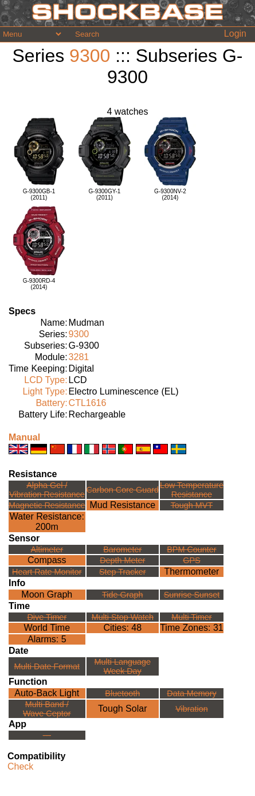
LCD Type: (45, 380)
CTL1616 (88, 403)
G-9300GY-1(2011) (105, 194)
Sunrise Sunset (192, 594)
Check (20, 766)
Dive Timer (46, 617)
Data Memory (191, 693)
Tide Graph (122, 594)
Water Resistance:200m (47, 522)
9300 (89, 55)
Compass (47, 560)
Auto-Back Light (46, 693)
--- (47, 735)
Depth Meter (122, 560)
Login (235, 33)
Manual (24, 437)
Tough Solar (122, 708)
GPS (191, 560)
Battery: (51, 403)
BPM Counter (191, 549)
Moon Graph (46, 594)
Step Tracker (122, 571)
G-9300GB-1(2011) (39, 194)
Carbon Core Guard (123, 489)
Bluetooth (122, 693)
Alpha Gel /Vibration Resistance (47, 490)
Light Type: (45, 391)
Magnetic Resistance (47, 505)
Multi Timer (191, 617)
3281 (79, 357)
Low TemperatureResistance (191, 490)
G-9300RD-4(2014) (39, 284)
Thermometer (191, 571)
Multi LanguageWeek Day (123, 666)
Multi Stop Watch (123, 617)
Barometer (122, 549)
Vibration (191, 708)
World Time (46, 628)
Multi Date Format (47, 666)
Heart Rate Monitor (47, 571)
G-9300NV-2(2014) (170, 194)
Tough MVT (192, 505)
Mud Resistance (122, 505)
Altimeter (46, 549)
